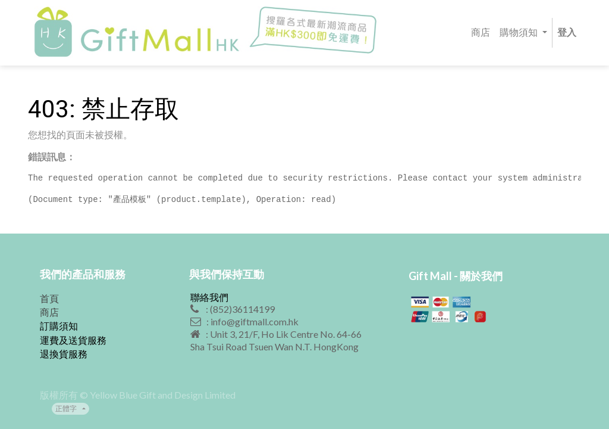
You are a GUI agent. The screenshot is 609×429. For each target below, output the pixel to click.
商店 (49, 312)
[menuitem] (480, 33)
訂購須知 (59, 325)
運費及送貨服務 (73, 340)
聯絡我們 (209, 297)
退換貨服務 (63, 353)
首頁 (49, 298)
